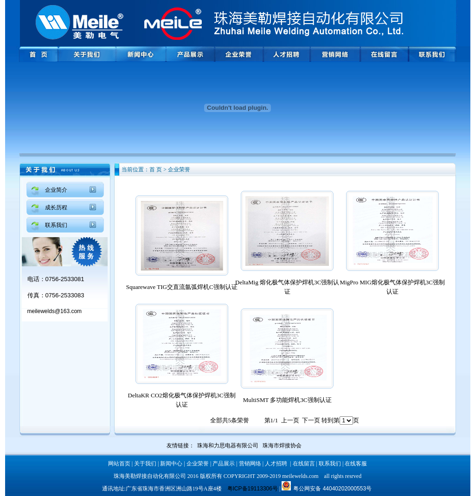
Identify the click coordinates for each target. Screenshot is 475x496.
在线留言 (304, 463)
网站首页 (119, 463)
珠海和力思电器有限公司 (227, 445)
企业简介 (56, 190)
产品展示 (223, 463)
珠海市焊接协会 (282, 445)
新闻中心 (171, 463)
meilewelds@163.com (54, 311)
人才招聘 (276, 463)
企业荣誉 (197, 463)
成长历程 (56, 207)
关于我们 (145, 463)
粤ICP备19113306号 (252, 488)
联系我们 (56, 225)
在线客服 (356, 463)
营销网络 (250, 463)
